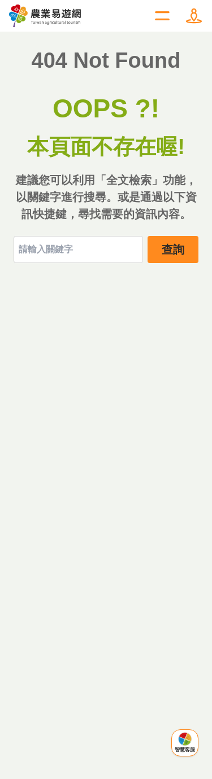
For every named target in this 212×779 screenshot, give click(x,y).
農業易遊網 (45, 16)
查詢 (173, 249)
